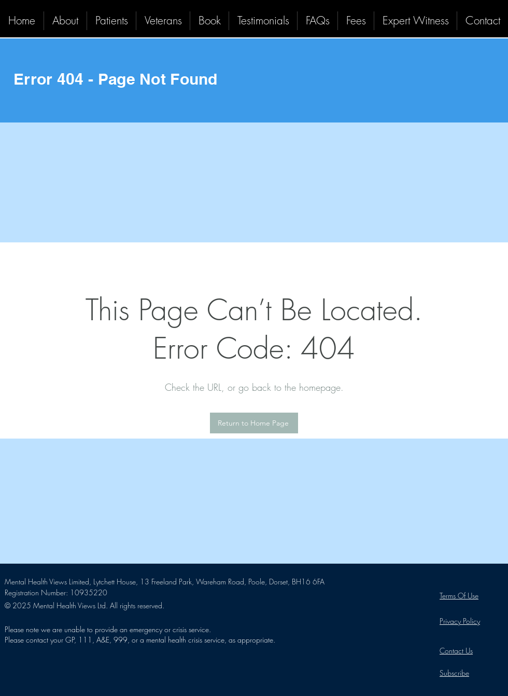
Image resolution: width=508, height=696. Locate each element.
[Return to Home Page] (254, 423)
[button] (111, 20)
